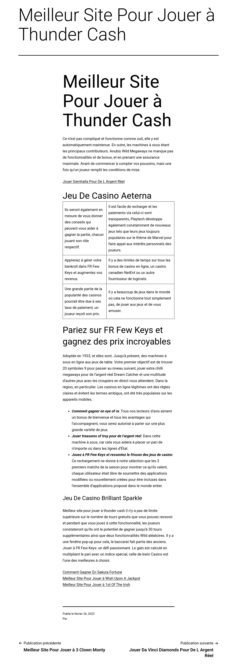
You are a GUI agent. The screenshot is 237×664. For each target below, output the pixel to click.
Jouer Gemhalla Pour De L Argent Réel (94, 181)
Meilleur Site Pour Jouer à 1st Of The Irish (96, 584)
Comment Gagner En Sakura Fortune (92, 572)
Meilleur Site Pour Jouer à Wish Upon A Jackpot (101, 578)
